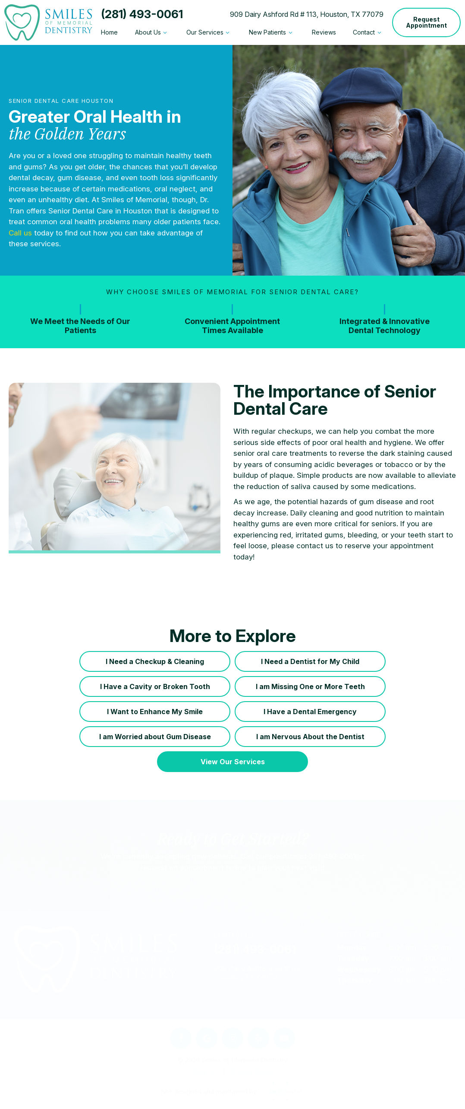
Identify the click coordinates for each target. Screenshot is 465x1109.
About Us (152, 32)
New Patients (272, 32)
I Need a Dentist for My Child (310, 661)
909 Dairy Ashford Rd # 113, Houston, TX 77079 (306, 14)
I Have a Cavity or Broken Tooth (155, 686)
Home (109, 32)
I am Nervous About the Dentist (310, 736)
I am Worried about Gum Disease (155, 736)
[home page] (48, 22)
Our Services (209, 32)
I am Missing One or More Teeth (310, 686)
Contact (368, 32)
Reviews (324, 32)
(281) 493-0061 (142, 14)
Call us (20, 233)
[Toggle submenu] (165, 32)
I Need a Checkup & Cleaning (155, 661)
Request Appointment (426, 22)
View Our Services (233, 761)
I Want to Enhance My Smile (155, 711)
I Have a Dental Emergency (310, 711)
